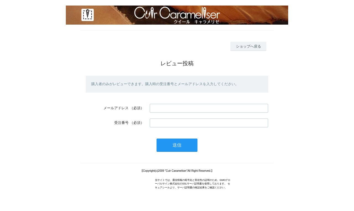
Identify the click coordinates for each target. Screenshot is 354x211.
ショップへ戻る (248, 46)
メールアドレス (116, 108)
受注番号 (121, 123)
